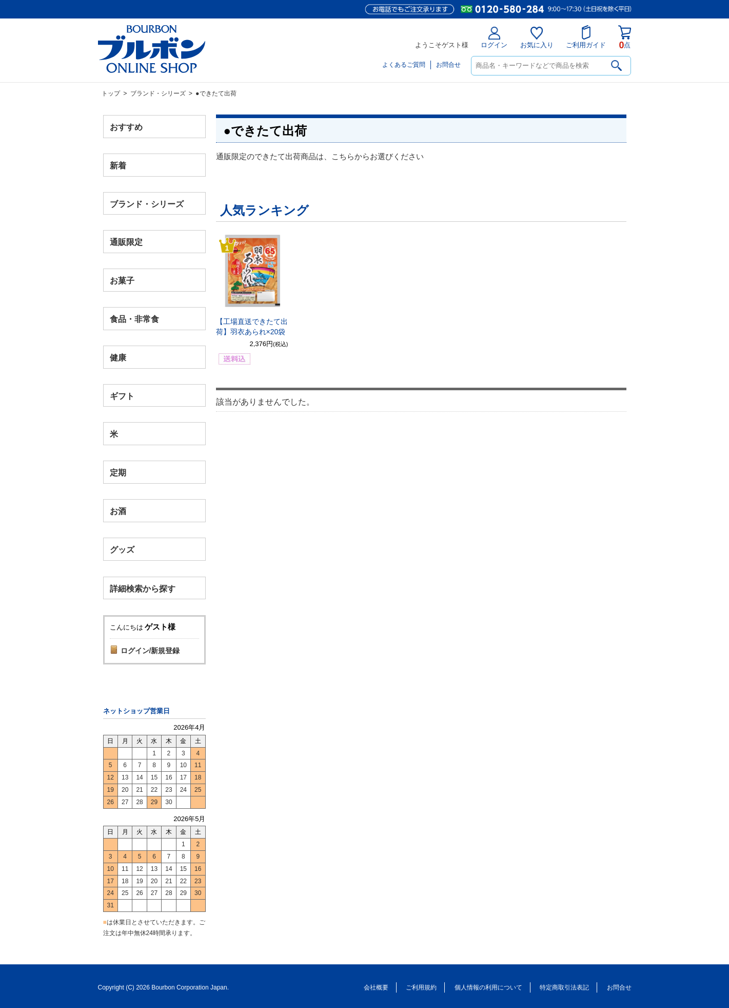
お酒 (118, 510)
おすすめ (126, 127)
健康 (118, 357)
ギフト (122, 395)
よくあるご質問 (403, 64)
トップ (111, 93)
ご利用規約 (421, 987)
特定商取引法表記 (564, 987)
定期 (118, 472)
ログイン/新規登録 (150, 650)
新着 (118, 165)
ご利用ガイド (586, 37)
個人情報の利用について (488, 987)
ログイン (494, 38)
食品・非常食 (134, 319)
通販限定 (126, 242)
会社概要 (376, 987)
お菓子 (122, 280)
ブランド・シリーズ (158, 93)
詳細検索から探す (142, 588)
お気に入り (537, 38)
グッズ (122, 549)
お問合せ (448, 64)
